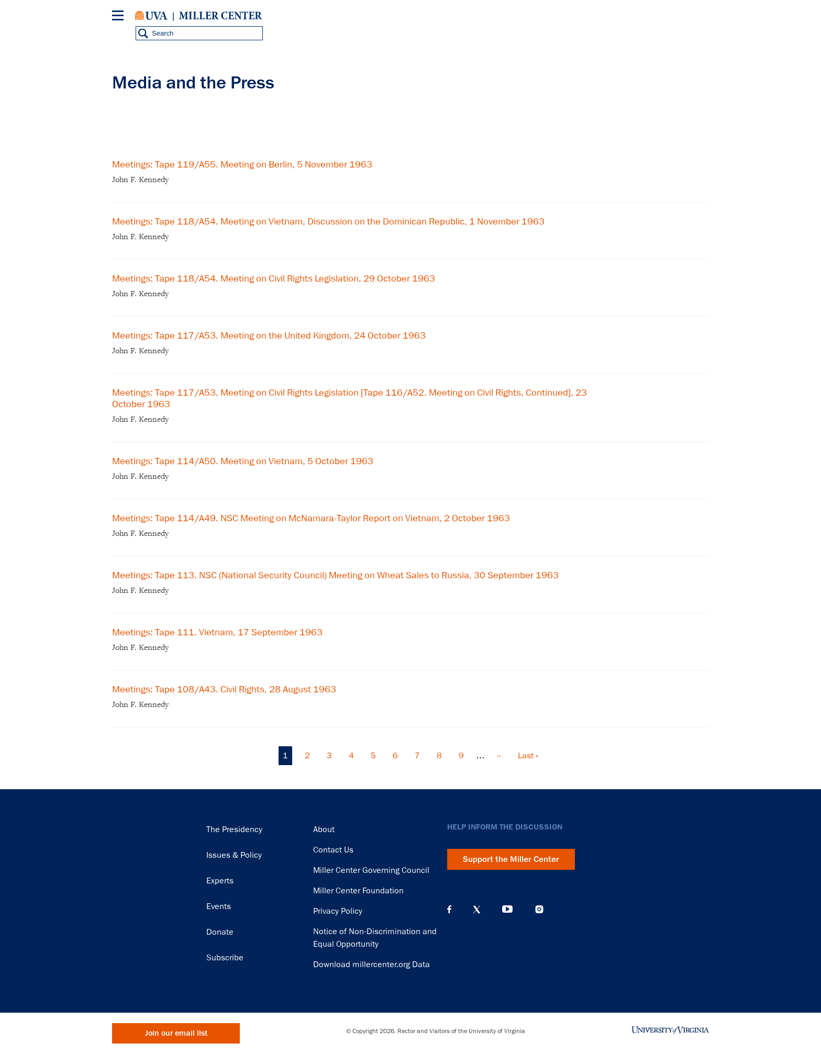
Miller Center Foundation (358, 890)
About (324, 829)
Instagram (539, 909)
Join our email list (176, 1033)
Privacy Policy (337, 911)
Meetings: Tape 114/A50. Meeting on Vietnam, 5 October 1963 (242, 461)
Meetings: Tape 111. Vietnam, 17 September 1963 (217, 632)
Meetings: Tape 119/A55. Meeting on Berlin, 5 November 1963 (242, 164)
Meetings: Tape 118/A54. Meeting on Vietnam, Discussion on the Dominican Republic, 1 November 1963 (328, 221)
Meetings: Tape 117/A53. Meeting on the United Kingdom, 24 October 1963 (269, 335)
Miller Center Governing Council (371, 870)
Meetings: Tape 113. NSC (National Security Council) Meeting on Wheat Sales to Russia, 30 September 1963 (335, 575)
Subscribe (224, 957)
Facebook (449, 909)
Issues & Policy (234, 855)
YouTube (507, 909)
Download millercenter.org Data (371, 964)
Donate (220, 932)
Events (218, 906)
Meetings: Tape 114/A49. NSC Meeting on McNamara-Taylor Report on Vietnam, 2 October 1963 (311, 518)
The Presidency (234, 829)
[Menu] (120, 17)
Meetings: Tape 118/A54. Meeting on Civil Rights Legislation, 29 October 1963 (273, 278)
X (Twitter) (477, 909)
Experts (220, 881)
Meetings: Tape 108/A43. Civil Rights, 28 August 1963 (224, 689)
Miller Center (220, 15)
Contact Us (333, 850)
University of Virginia (151, 15)
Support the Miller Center (511, 859)
